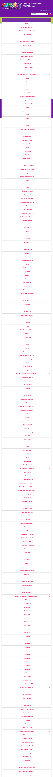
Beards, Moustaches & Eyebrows (27, 96)
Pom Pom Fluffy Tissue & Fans (27, 570)
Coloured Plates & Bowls (27, 38)
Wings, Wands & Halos (27, 213)
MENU (36, 20)
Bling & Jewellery (27, 100)
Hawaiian (27, 162)
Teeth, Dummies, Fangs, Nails (27, 202)
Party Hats (27, 552)
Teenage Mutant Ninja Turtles (27, 355)
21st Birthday (27, 647)
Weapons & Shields (27, 209)
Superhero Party (27, 351)
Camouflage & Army (27, 242)
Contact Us (49, 10)
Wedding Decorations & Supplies (26, 731)
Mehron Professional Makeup (27, 176)
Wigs (27, 206)
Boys (27, 89)
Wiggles (27, 370)
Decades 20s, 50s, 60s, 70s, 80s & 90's (27, 406)
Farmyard (27, 278)
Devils (27, 125)
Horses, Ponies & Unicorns (27, 293)
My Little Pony (27, 311)
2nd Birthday (27, 607)
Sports (27, 344)
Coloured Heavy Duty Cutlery (27, 41)
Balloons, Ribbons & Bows (26, 687)
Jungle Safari (27, 297)
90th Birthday (27, 672)
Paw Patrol (27, 319)
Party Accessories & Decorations (26, 468)
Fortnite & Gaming (27, 268)
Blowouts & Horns (27, 541)
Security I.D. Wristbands (27, 581)
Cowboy (27, 253)
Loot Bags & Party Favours (27, 534)
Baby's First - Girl (27, 227)
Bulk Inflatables (27, 472)
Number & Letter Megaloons (27, 709)
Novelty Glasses (27, 184)
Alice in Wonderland (27, 220)
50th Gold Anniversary (27, 738)
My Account (40, 10)
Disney (27, 264)
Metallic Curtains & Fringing (27, 537)
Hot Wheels (27, 271)
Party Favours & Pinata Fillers (27, 567)
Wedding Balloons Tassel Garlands (27, 767)
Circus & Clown (27, 246)
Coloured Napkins (27, 45)
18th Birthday (27, 643)
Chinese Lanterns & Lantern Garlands (27, 490)
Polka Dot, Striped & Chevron (27, 330)
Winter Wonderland (27, 465)
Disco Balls (27, 505)
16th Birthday (27, 640)
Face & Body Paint (27, 136)
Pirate (27, 187)
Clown (27, 118)
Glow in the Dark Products (27, 516)
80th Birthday (27, 669)
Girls (27, 85)
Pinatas (27, 563)
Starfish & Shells (27, 756)
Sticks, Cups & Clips (27, 727)
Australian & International (27, 377)
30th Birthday (27, 651)
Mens (27, 81)
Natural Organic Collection (27, 56)
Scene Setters (27, 578)
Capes (27, 107)
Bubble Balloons (27, 698)
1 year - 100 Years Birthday (27, 683)
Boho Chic (27, 238)
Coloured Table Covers (27, 49)
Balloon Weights (27, 694)
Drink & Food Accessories (27, 501)
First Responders (27, 282)
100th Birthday (27, 676)
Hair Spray (27, 519)
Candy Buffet (27, 760)
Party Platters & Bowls (27, 67)
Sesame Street (27, 337)
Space (27, 340)
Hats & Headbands (27, 154)
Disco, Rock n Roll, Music (27, 260)
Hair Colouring (27, 151)
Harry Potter (27, 286)
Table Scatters (27, 589)
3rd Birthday (27, 610)
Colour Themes (27, 395)
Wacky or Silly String (27, 592)
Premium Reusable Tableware (27, 60)
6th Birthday (27, 621)
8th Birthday (27, 629)
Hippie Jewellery (27, 158)
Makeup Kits (27, 173)
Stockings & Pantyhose (27, 195)
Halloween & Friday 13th (27, 421)
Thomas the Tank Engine (27, 359)
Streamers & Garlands (27, 585)
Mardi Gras (27, 435)
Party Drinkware (27, 63)
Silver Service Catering (27, 71)
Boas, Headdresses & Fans (27, 111)
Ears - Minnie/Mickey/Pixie (27, 129)
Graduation (27, 417)
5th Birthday (27, 618)
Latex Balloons (27, 705)
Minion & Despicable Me (27, 308)
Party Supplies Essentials (26, 27)
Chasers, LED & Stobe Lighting (27, 483)
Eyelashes (27, 133)
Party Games (27, 559)
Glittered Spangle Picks (27, 512)
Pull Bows (27, 720)
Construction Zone (27, 249)
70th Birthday (27, 665)
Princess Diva (27, 304)
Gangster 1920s (27, 143)
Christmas (27, 388)
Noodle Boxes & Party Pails (27, 545)
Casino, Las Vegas (27, 384)
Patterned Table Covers (27, 52)
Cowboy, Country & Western (27, 399)
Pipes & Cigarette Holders (27, 191)
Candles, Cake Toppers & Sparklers (27, 486)
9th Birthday (27, 632)
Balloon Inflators (27, 713)
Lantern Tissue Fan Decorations (27, 745)
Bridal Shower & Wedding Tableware (27, 753)
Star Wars (27, 348)
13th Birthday (27, 636)
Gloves (27, 147)
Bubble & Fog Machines (27, 479)
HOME (26, 23)
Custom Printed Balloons (27, 716)
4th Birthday (27, 614)
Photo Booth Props (27, 556)
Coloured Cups (27, 34)
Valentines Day (27, 461)
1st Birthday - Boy (27, 600)
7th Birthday (27, 625)
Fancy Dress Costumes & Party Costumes (26, 74)
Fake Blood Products (27, 140)
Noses (27, 180)
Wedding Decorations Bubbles (27, 742)
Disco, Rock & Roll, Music (27, 410)
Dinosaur (27, 257)
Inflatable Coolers (27, 527)
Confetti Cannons (27, 497)
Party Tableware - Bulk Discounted (27, 30)
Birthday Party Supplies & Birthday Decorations (26, 596)
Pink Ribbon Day (27, 450)
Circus (27, 403)
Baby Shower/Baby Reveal (27, 381)
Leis (27, 530)
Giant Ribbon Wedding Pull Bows (27, 771)
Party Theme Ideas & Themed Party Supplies (26, 373)
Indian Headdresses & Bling (27, 165)
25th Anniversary (27, 734)
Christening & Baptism (27, 392)
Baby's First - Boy (27, 224)
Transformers (27, 362)
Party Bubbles (27, 548)
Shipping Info (45, 10)
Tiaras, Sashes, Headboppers (27, 198)
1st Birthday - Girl (27, 603)
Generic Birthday (27, 680)
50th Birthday (27, 658)
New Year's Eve (27, 443)
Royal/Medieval (27, 454)
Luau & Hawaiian (27, 300)
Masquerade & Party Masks (27, 169)
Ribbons (27, 724)
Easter (27, 413)
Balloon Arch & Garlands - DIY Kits (27, 691)
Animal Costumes (27, 92)
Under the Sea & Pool (27, 366)
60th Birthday (27, 662)
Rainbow (27, 333)
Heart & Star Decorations (27, 523)
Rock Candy (27, 574)
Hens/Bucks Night (27, 424)
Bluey (27, 235)
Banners (27, 475)
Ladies (27, 78)
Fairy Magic (27, 275)
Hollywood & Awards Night (27, 432)
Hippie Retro (27, 428)
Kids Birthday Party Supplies (26, 217)
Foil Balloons (27, 702)
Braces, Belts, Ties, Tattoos (27, 103)
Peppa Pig (27, 322)
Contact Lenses (27, 122)
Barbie (27, 231)
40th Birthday (27, 654)
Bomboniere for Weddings (27, 749)
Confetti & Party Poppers (27, 494)
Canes (27, 114)
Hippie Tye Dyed (27, 289)
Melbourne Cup (27, 439)
